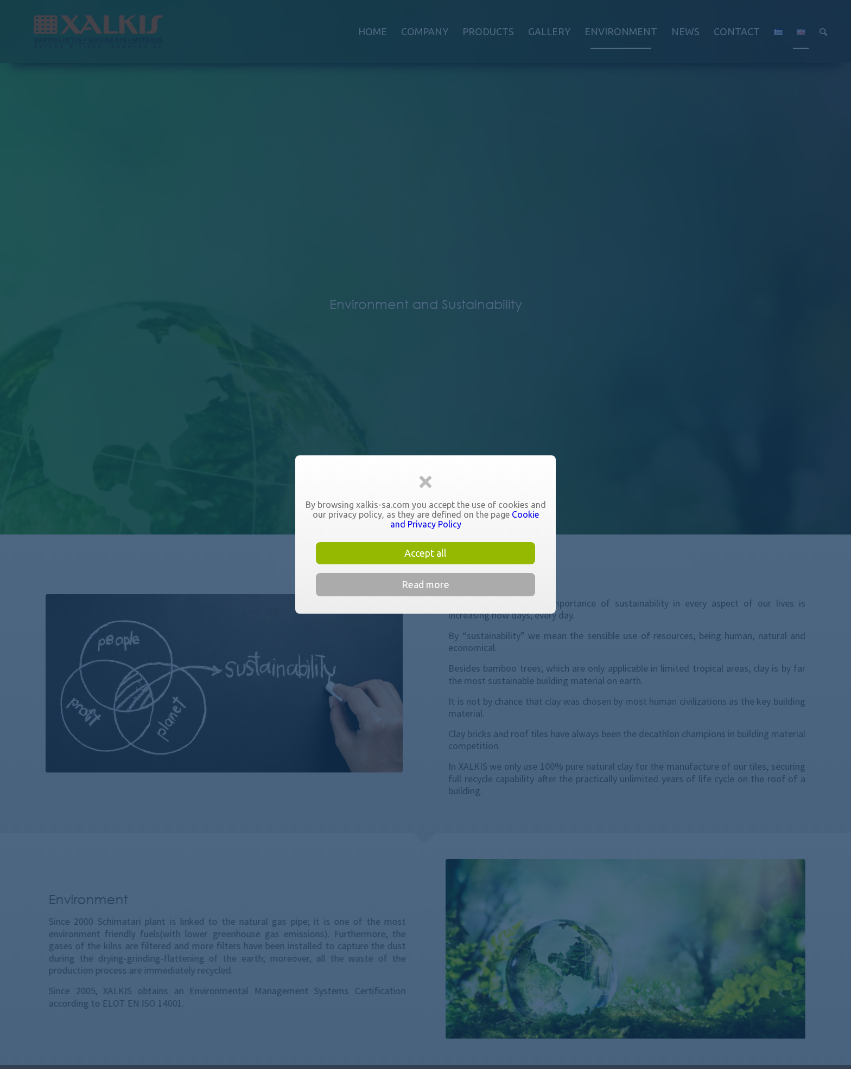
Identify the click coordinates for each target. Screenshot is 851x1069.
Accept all (425, 553)
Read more (425, 584)
